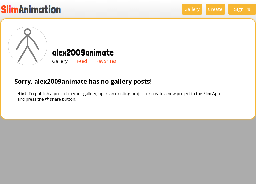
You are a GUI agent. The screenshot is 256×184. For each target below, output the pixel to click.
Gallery (192, 9)
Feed (82, 61)
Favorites (106, 61)
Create (215, 9)
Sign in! (242, 9)
